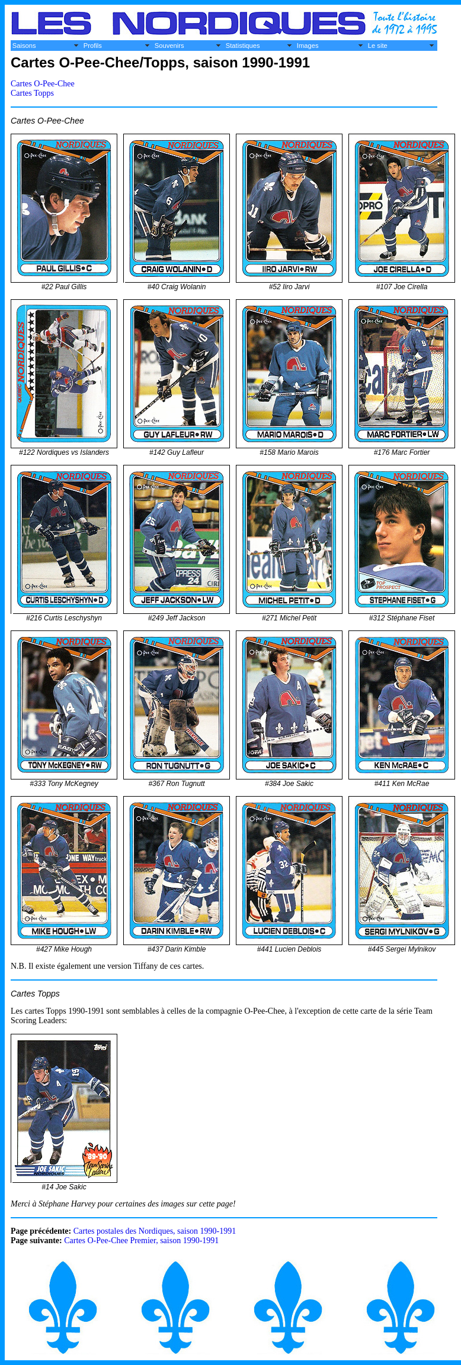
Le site (378, 45)
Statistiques (243, 45)
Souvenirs (169, 45)
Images (308, 45)
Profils (93, 45)
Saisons (24, 45)
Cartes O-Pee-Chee (43, 83)
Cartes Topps (32, 93)
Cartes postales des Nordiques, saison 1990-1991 (154, 1231)
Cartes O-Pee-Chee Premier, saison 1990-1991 (141, 1240)
